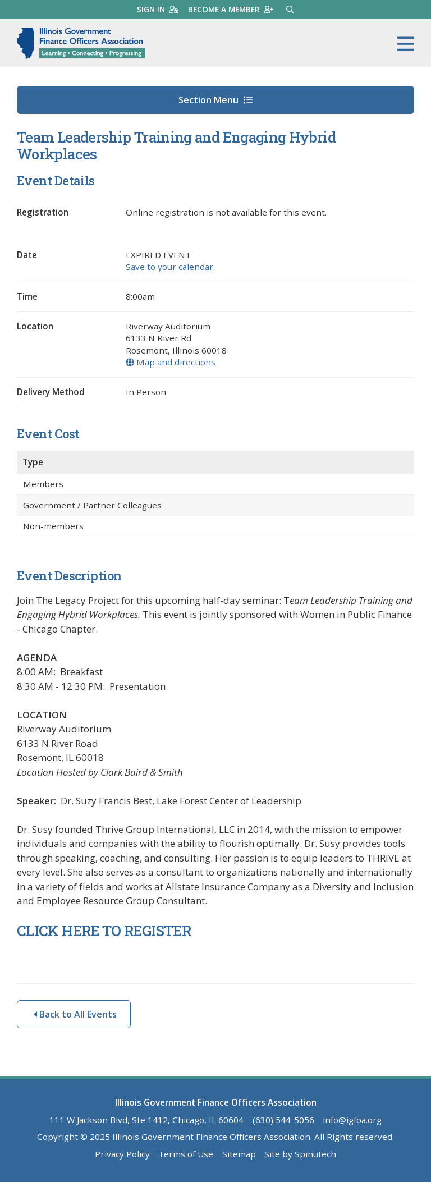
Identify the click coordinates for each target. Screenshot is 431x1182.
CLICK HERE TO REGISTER (105, 930)
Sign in (157, 9)
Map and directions (171, 362)
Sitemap (239, 1154)
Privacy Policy (122, 1154)
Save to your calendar (169, 266)
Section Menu (215, 100)
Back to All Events (75, 1014)
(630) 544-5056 (283, 1119)
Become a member (230, 9)
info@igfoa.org (352, 1119)
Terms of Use (185, 1154)
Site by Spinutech (300, 1154)
